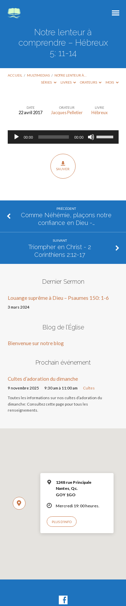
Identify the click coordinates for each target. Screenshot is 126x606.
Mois (112, 82)
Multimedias (38, 75)
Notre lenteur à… (70, 75)
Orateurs (91, 82)
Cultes (89, 388)
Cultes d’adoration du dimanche (43, 379)
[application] (63, 137)
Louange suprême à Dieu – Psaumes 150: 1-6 (58, 298)
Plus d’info (62, 522)
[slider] (53, 137)
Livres (68, 82)
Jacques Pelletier (67, 112)
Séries (48, 82)
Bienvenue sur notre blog (36, 343)
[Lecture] (16, 137)
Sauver (63, 166)
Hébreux (99, 112)
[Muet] (91, 137)
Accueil (15, 75)
